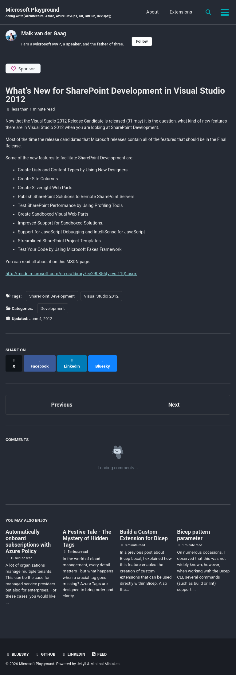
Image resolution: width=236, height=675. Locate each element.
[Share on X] (14, 362)
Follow (144, 41)
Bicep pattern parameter (193, 532)
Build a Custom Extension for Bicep (144, 532)
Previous (62, 401)
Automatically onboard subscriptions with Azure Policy (28, 539)
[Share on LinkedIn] (73, 362)
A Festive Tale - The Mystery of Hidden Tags (87, 535)
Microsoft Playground (60, 12)
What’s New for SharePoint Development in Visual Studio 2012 (115, 95)
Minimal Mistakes (106, 661)
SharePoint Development (52, 298)
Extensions (180, 12)
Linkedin (74, 651)
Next (174, 401)
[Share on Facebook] (40, 362)
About (151, 12)
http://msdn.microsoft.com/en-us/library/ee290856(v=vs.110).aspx (72, 275)
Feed (101, 651)
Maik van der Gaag (44, 33)
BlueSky (18, 651)
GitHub (46, 651)
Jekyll (83, 661)
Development (53, 310)
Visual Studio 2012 (101, 298)
